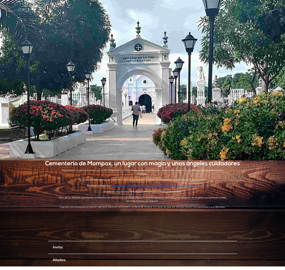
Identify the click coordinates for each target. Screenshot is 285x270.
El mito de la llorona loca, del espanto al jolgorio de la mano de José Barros (155, 185)
